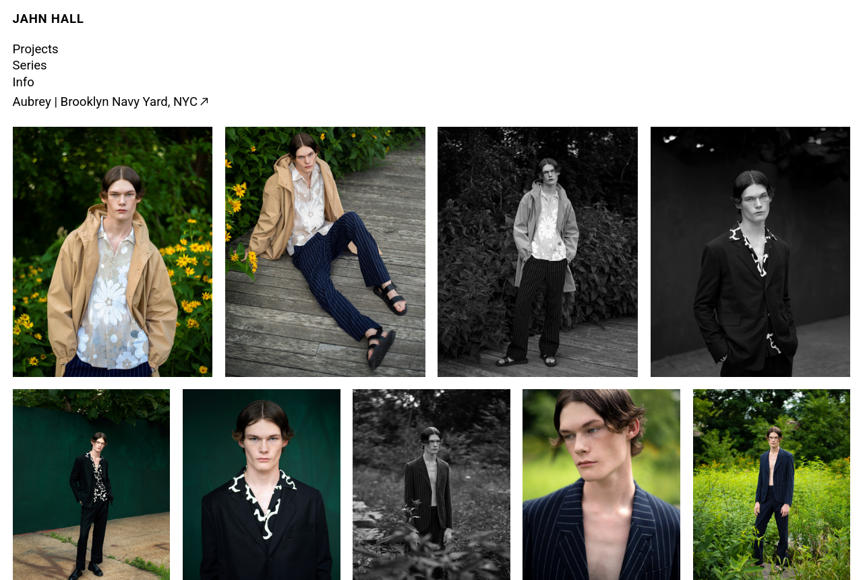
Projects (36, 49)
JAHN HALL (48, 18)
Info (23, 82)
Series (30, 65)
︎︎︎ (204, 101)
